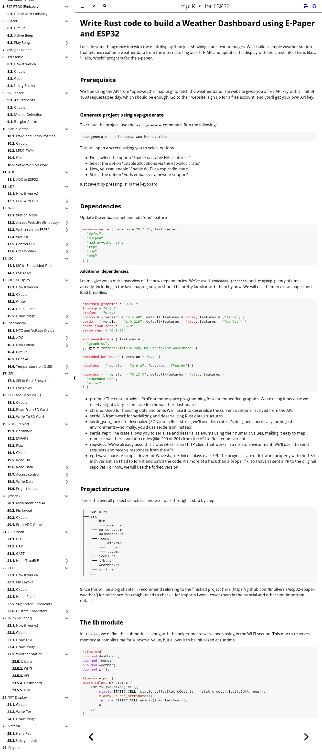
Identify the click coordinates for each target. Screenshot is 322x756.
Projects (11, 747)
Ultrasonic (12, 57)
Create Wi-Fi (21, 251)
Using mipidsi (23, 740)
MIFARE (17, 438)
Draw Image (21, 316)
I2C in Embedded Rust (30, 265)
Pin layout (19, 510)
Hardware (19, 431)
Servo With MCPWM (27, 165)
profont (97, 399)
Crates (17, 301)
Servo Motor (15, 129)
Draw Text (19, 640)
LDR (8, 186)
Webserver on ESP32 (28, 229)
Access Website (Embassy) (33, 222)
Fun (21, 690)
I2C (7, 258)
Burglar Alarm (22, 121)
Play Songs (19, 42)
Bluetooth (13, 532)
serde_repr (100, 433)
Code (14, 78)
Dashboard (27, 683)
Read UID (19, 460)
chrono (96, 410)
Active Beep (20, 35)
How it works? (21, 64)
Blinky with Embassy (27, 14)
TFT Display (14, 697)
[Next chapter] (306, 737)
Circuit (16, 28)
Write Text (20, 711)
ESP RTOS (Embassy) (20, 6)
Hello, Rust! (21, 309)
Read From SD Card (27, 409)
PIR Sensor (13, 93)
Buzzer (10, 21)
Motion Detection (24, 114)
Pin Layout (20, 582)
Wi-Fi (9, 208)
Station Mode (22, 215)
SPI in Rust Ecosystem (29, 380)
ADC (8, 172)
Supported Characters (29, 604)
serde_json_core (105, 421)
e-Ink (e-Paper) (17, 618)
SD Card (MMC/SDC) (21, 395)
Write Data (20, 481)
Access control (23, 474)
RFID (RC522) (15, 424)
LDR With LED (22, 201)
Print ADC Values (25, 524)
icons (22, 661)
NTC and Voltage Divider (31, 330)
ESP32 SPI (19, 388)
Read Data (20, 467)
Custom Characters (27, 611)
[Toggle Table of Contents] (82, 6)
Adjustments (21, 100)
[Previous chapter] (91, 737)
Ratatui (11, 726)
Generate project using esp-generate (122, 115)
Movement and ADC (28, 503)
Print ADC (19, 359)
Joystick (11, 496)
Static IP (18, 237)
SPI (7, 373)
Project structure (104, 489)
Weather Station (25, 654)
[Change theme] (93, 6)
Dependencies (100, 206)
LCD (8, 568)
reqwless (98, 444)
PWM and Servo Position (31, 136)
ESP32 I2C (19, 273)
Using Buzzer (21, 85)
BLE (14, 539)
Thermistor (14, 323)
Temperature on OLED (30, 366)
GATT (16, 553)
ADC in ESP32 (22, 179)
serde (95, 416)
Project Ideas (22, 488)
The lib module (101, 622)
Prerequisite (98, 80)
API (20, 675)
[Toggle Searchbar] (104, 6)
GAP (15, 546)
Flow (15, 445)
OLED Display (16, 280)
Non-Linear (20, 345)
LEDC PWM (20, 150)
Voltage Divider (16, 49)
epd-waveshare (104, 455)
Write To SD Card (25, 416)
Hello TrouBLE (23, 560)
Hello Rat (19, 733)
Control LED (21, 244)
